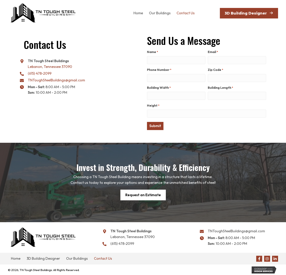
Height (153, 105)
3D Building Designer (43, 258)
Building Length (220, 87)
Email (213, 52)
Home (15, 258)
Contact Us (103, 258)
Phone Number (159, 70)
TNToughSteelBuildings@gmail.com (56, 80)
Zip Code (215, 70)
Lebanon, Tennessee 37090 (50, 66)
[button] (259, 258)
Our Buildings (77, 258)
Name (152, 52)
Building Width (159, 87)
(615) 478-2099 (39, 73)
